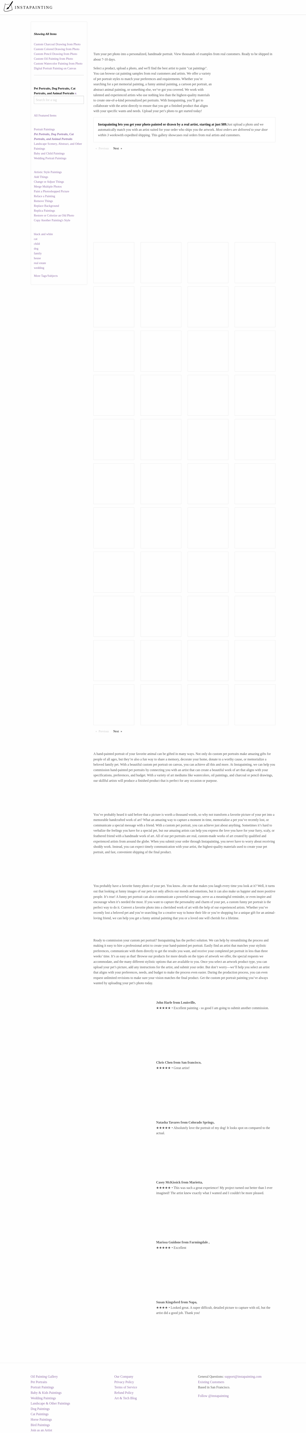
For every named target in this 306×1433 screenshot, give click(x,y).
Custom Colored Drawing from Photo (56, 49)
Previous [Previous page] (105, 148)
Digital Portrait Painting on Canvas (55, 68)
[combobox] (59, 100)
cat (35, 239)
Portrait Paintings (44, 129)
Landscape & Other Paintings (50, 1403)
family (38, 253)
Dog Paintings (40, 1409)
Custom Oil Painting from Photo (53, 58)
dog (36, 248)
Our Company (123, 1376)
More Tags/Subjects (46, 275)
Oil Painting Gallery (44, 1376)
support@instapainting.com (243, 1376)
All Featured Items (45, 115)
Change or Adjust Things (49, 181)
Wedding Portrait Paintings (50, 158)
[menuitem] (215, 7)
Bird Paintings (40, 1425)
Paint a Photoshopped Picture (51, 191)
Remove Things (43, 201)
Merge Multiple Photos (48, 186)
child (37, 243)
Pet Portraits (39, 1382)
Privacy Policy (124, 1382)
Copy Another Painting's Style (52, 220)
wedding (39, 267)
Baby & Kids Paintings (46, 1392)
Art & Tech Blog (125, 1398)
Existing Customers (211, 1382)
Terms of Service (125, 1387)
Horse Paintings (41, 1419)
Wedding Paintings (43, 1398)
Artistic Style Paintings (48, 172)
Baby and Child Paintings (49, 153)
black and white (43, 234)
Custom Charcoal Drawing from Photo (57, 44)
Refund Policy (124, 1392)
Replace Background (46, 205)
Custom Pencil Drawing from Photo (55, 54)
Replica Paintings (44, 210)
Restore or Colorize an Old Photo (54, 215)
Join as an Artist (41, 1430)
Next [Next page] (118, 148)
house (37, 258)
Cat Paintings (40, 1414)
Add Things (41, 177)
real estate (40, 263)
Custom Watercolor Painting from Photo (58, 63)
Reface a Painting (44, 196)
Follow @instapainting (213, 1396)
